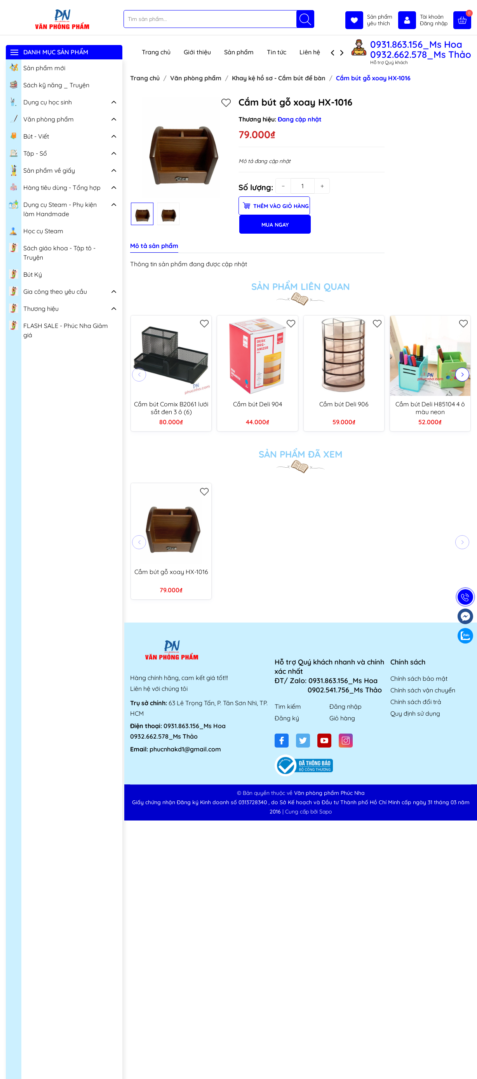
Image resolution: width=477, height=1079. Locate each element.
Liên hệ (309, 52)
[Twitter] (303, 741)
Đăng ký (287, 718)
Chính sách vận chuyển (422, 690)
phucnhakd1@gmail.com (185, 749)
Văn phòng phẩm (41, 118)
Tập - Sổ (28, 152)
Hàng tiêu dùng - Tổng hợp (55, 187)
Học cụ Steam (36, 230)
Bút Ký (25, 274)
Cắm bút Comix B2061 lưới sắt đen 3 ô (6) (171, 408)
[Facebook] (282, 741)
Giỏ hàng (342, 718)
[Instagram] (346, 741)
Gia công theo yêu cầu (48, 291)
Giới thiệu (197, 52)
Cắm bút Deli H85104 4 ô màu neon (430, 408)
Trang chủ (156, 52)
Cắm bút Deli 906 (344, 404)
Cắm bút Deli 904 (257, 404)
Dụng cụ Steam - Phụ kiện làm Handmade (53, 208)
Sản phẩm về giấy (42, 170)
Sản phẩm (239, 52)
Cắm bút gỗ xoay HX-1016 (171, 572)
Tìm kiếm (288, 706)
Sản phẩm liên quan (300, 286)
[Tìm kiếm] (305, 19)
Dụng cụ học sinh (40, 101)
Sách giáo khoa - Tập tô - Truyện (52, 251)
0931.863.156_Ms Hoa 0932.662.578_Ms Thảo (420, 49)
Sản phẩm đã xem (301, 454)
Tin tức (276, 52)
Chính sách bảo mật (418, 678)
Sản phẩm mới (37, 67)
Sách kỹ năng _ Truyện (49, 84)
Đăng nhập (345, 706)
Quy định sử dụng (415, 713)
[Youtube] (324, 741)
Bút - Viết (29, 135)
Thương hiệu (34, 308)
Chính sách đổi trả (415, 702)
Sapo (325, 811)
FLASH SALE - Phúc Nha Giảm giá (58, 329)
